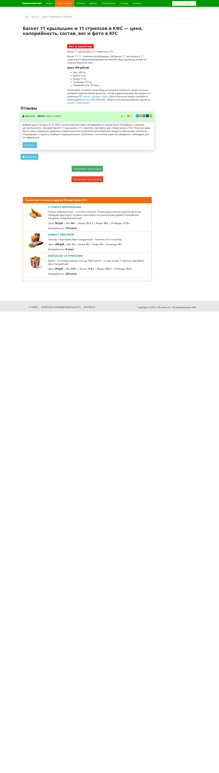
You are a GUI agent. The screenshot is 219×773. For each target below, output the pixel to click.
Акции (49, 3)
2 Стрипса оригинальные (64, 207)
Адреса (93, 3)
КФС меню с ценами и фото (93, 96)
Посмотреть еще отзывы (87, 168)
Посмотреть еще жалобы (87, 179)
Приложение (108, 3)
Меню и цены (64, 3)
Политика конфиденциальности (61, 307)
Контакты (89, 307)
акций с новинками (78, 102)
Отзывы (124, 3)
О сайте (33, 307)
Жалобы (137, 3)
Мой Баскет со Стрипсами (65, 255)
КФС (111, 51)
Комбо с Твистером (61, 234)
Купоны (80, 3)
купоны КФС (89, 99)
